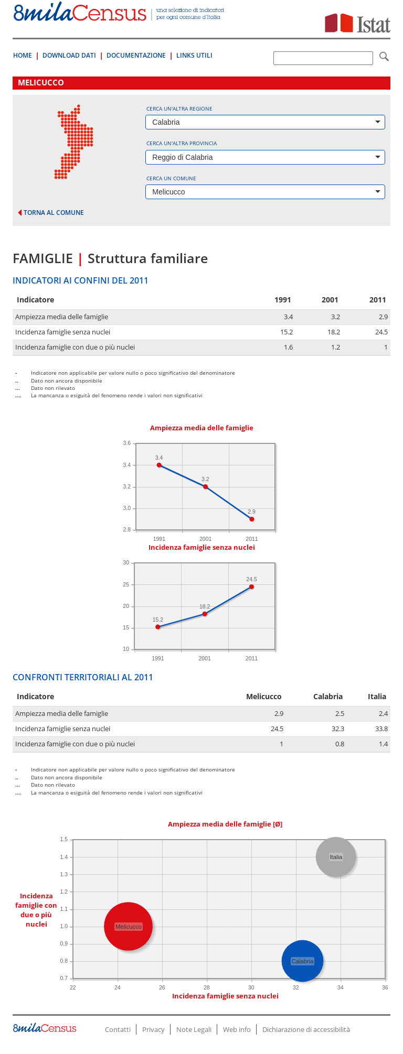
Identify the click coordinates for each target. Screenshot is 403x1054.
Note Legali (193, 1029)
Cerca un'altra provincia (181, 143)
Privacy (153, 1029)
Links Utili (194, 55)
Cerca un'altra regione (179, 108)
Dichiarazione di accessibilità (306, 1029)
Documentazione (136, 55)
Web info (237, 1029)
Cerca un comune (171, 178)
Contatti (118, 1029)
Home (22, 55)
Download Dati (69, 55)
